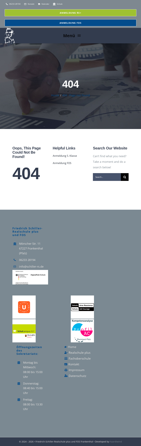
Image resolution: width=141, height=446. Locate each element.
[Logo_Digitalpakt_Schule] (30, 271)
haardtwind (116, 441)
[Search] (125, 177)
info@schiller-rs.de (31, 266)
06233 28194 (27, 260)
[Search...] (107, 177)
